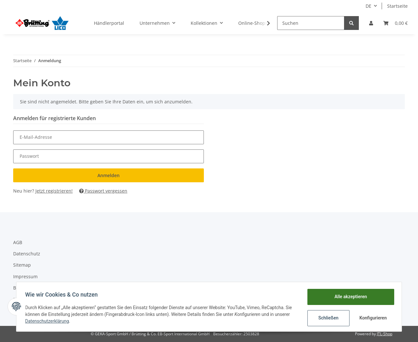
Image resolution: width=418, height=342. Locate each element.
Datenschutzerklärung (48, 321)
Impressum (25, 276)
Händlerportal (109, 23)
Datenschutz (26, 254)
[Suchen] (310, 23)
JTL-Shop (384, 334)
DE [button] (368, 6)
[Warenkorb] (395, 23)
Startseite (397, 6)
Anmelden (108, 175)
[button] (371, 23)
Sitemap (22, 265)
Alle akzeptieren (349, 296)
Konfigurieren (372, 317)
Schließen (327, 317)
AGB (17, 242)
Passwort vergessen (103, 191)
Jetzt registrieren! (54, 191)
